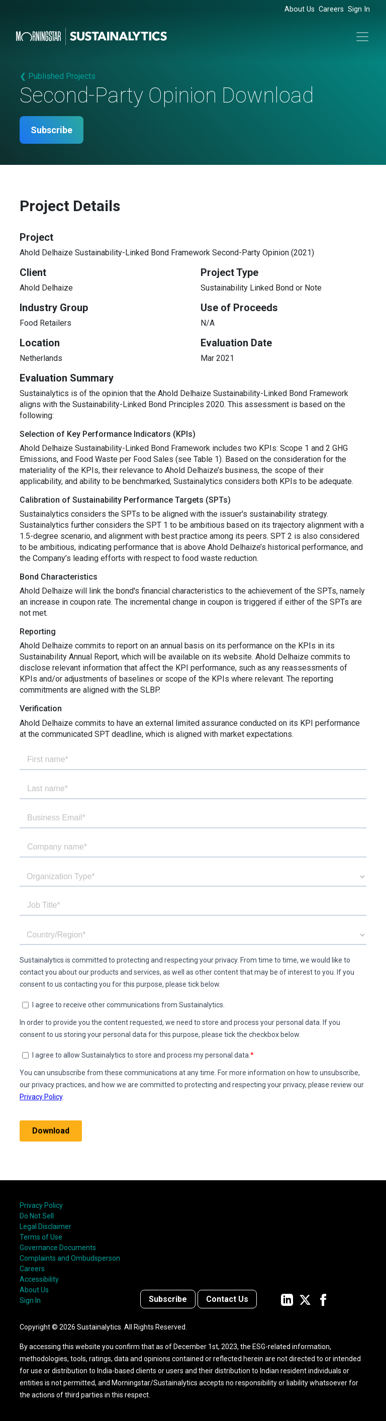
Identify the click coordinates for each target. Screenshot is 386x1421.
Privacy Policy (41, 1205)
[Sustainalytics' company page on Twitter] (305, 1299)
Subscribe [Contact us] (168, 1299)
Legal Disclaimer (45, 1226)
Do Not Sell (37, 1216)
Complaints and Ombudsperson (70, 1258)
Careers (331, 9)
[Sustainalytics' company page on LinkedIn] (287, 1299)
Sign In (359, 9)
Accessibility (39, 1279)
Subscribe (51, 130)
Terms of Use (41, 1237)
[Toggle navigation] (362, 36)
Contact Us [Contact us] (227, 1299)
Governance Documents (58, 1248)
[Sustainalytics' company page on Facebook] (323, 1299)
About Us (299, 9)
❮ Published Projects (57, 76)
